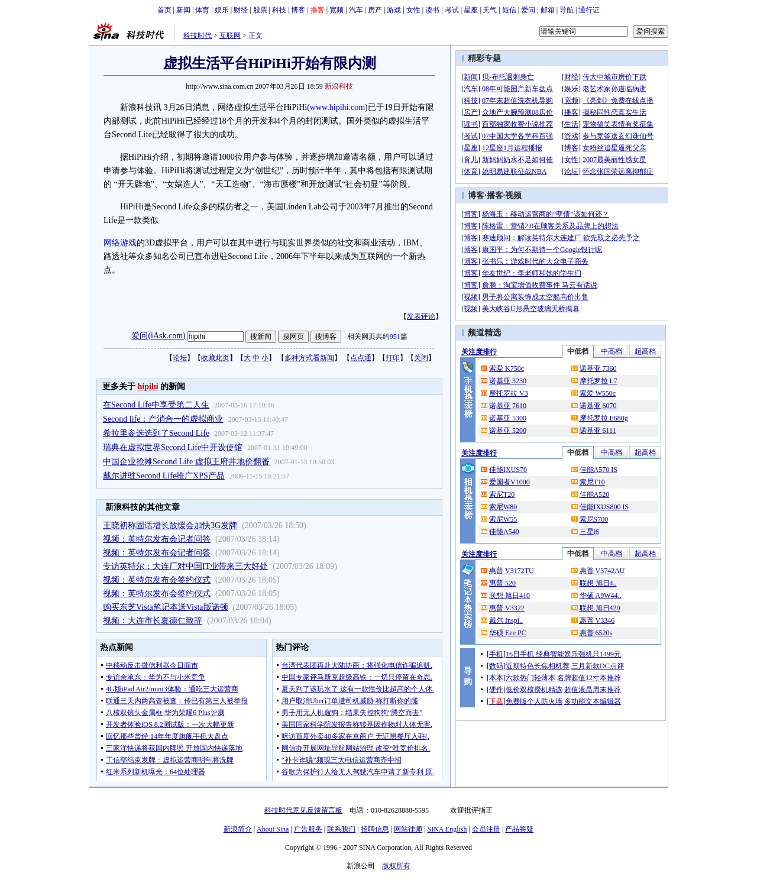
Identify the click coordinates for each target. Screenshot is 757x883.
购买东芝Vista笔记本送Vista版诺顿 (165, 607)
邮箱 (548, 10)
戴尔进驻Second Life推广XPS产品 (164, 475)
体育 (202, 10)
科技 (279, 10)
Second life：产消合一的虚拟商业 (163, 419)
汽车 (356, 10)
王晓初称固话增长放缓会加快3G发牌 (170, 525)
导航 (566, 10)
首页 (164, 10)
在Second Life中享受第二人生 (156, 404)
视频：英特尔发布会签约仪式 (157, 579)
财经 (241, 10)
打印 (393, 358)
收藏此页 (215, 358)
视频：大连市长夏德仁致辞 (152, 620)
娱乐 (222, 10)
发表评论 (421, 316)
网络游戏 (120, 242)
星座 (471, 10)
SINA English (447, 829)
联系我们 (341, 829)
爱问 (528, 10)
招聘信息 (375, 829)
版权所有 (396, 866)
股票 (260, 10)
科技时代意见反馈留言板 (303, 810)
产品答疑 (519, 829)
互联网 (230, 35)
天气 (490, 10)
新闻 (183, 10)
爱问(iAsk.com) (158, 335)
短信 (509, 10)
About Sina (273, 829)
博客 (298, 10)
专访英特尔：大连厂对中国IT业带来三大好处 (185, 566)
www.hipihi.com (337, 107)
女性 (413, 10)
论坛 (180, 358)
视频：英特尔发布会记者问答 (157, 539)
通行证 (589, 10)
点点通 (360, 358)
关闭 (421, 358)
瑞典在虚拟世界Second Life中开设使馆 (172, 447)
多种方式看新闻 (309, 358)
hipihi (148, 386)
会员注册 (486, 829)
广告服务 (308, 829)
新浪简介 (238, 829)
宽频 (336, 10)
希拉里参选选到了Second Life (156, 433)
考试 (452, 10)
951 (395, 336)
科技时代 (197, 35)
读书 (432, 10)
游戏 (394, 10)
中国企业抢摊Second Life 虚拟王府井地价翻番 (186, 461)
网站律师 (408, 829)
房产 (375, 10)
